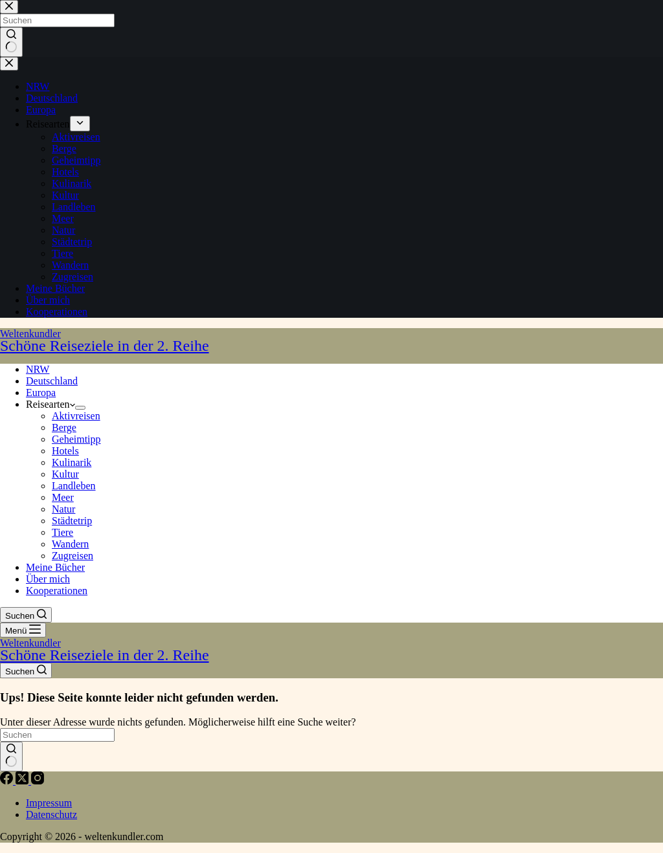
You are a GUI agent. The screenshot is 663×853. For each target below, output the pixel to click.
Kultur (65, 474)
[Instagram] (37, 780)
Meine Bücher (55, 567)
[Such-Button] (11, 756)
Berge (64, 427)
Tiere (62, 532)
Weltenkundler (331, 340)
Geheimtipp (76, 439)
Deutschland (52, 380)
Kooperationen (56, 590)
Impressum (49, 802)
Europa (41, 392)
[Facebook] (8, 780)
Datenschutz (51, 814)
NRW (37, 369)
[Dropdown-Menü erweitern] (80, 408)
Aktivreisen (76, 415)
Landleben (74, 485)
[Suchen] (26, 615)
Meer (63, 497)
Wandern (70, 543)
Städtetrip (72, 520)
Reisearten (50, 404)
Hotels (65, 450)
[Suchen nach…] (57, 735)
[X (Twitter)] (23, 780)
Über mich (48, 578)
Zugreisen (72, 555)
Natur (63, 509)
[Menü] (23, 630)
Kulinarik (71, 462)
